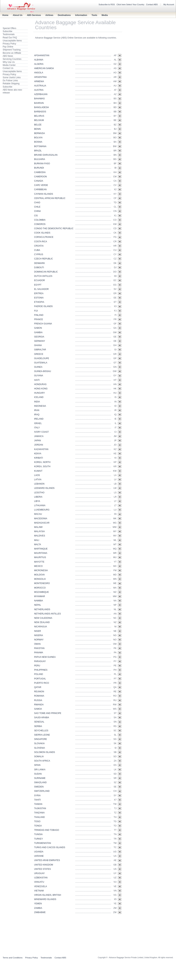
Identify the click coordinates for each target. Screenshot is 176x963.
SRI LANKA (39, 769)
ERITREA (38, 293)
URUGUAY (39, 873)
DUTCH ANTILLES (43, 276)
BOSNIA (38, 142)
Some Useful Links (12, 77)
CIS (36, 215)
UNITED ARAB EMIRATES (47, 860)
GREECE (38, 354)
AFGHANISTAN (41, 55)
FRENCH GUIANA (43, 323)
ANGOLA (38, 72)
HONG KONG (41, 388)
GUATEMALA (40, 362)
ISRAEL (38, 423)
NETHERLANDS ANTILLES (47, 613)
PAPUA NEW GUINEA (45, 657)
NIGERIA (38, 635)
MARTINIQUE (41, 549)
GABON (38, 328)
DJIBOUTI (39, 267)
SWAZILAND (40, 782)
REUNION (39, 691)
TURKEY (38, 839)
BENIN (37, 129)
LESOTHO (39, 492)
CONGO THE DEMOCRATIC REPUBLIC (53, 228)
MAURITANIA (40, 553)
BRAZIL (38, 150)
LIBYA (37, 501)
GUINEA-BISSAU (42, 371)
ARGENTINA (40, 77)
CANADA (38, 181)
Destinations (64, 15)
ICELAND (38, 397)
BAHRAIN (39, 103)
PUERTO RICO (41, 683)
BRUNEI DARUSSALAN (45, 155)
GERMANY (39, 341)
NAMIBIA (38, 600)
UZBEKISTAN (40, 877)
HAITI (37, 380)
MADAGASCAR (41, 523)
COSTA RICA (40, 241)
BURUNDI (39, 168)
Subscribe (7, 31)
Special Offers (9, 28)
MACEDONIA (40, 518)
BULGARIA (39, 159)
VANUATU (39, 882)
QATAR (37, 687)
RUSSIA (38, 700)
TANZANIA (39, 812)
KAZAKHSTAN (41, 449)
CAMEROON (40, 176)
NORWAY (38, 639)
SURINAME (39, 778)
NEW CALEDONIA (43, 618)
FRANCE (38, 319)
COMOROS (39, 224)
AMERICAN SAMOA (44, 68)
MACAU (38, 514)
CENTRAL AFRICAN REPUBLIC (49, 198)
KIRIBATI (38, 458)
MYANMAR (39, 596)
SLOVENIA (39, 748)
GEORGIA (39, 336)
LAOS (37, 475)
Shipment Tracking (11, 49)
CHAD (37, 202)
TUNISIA (38, 834)
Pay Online (8, 46)
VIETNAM (39, 890)
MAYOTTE (39, 562)
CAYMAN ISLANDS (43, 194)
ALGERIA (38, 64)
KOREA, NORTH (42, 462)
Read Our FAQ (10, 37)
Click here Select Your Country (130, 4)
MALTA (37, 544)
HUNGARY (39, 393)
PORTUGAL (40, 678)
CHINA (37, 211)
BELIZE (37, 124)
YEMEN (38, 903)
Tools (94, 15)
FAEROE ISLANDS (43, 306)
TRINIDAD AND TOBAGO (46, 830)
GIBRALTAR (40, 349)
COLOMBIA (39, 220)
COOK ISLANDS (42, 233)
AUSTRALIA (40, 85)
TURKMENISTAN (42, 843)
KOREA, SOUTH (42, 466)
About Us (17, 15)
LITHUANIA (39, 505)
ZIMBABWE (40, 912)
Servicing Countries (12, 59)
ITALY (37, 427)
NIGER (37, 631)
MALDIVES (39, 535)
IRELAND (38, 419)
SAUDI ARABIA (41, 717)
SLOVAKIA (39, 743)
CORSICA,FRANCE (43, 237)
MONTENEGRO (42, 583)
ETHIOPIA (39, 302)
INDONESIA (40, 406)
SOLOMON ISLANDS (44, 752)
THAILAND (39, 817)
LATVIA (37, 479)
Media (105, 15)
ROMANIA (39, 696)
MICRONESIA (41, 570)
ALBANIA (38, 60)
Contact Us (8, 68)
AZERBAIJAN (40, 94)
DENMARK (39, 263)
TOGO (37, 821)
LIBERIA (38, 497)
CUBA (37, 250)
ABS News (8, 56)
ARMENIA (39, 81)
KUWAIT (38, 471)
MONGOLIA (40, 579)
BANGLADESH (41, 107)
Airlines (49, 15)
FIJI (36, 311)
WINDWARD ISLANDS (45, 899)
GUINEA (38, 367)
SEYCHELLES (41, 730)
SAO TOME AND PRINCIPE (47, 713)
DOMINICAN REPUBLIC (46, 272)
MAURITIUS (40, 557)
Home (5, 15)
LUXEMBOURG (41, 510)
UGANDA (38, 851)
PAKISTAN (39, 648)
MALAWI (38, 527)
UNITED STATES (42, 869)
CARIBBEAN (40, 189)
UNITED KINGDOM (43, 865)
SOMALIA (39, 756)
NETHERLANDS (42, 609)
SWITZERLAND (42, 791)
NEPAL (37, 605)
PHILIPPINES (40, 670)
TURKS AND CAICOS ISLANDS (49, 847)
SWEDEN (39, 787)
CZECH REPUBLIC (43, 258)
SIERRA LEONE (42, 735)
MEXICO (38, 566)
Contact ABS (152, 4)
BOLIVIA (38, 137)
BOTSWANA (40, 146)
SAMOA (38, 709)
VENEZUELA (40, 886)
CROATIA (38, 246)
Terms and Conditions (12, 958)
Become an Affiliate (12, 53)
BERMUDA (39, 133)
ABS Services (34, 15)
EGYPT (37, 285)
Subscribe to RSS (107, 4)
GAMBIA (38, 332)
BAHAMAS (39, 98)
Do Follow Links (10, 80)
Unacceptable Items (12, 40)
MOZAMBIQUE (41, 592)
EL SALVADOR (41, 289)
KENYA (37, 453)
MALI (36, 540)
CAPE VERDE (41, 185)
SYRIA (37, 795)
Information (81, 15)
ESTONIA (38, 297)
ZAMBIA (38, 908)
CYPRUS (38, 254)
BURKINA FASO (42, 163)
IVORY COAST (41, 432)
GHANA (38, 345)
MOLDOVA (39, 574)
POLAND (38, 674)
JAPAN (37, 440)
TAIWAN (38, 804)
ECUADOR (39, 280)
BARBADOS (40, 111)
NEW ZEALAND (42, 622)
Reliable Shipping (11, 83)
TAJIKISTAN (40, 808)
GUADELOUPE (41, 358)
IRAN (36, 410)
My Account (168, 4)
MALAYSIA (39, 531)
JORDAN (38, 445)
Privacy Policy (9, 43)
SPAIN (37, 765)
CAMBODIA (40, 172)
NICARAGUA (40, 626)
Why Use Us (9, 62)
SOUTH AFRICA (42, 761)
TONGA (38, 826)
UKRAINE (39, 856)
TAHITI (37, 800)
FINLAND (38, 315)
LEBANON (39, 484)
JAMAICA (38, 436)
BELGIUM (39, 120)
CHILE (37, 207)
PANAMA (38, 652)
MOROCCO (40, 588)
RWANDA (39, 704)
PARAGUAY (40, 661)
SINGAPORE (40, 739)
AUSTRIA (38, 90)
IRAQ (36, 414)
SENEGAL (39, 722)
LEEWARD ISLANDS (44, 488)
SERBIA (38, 726)
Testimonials (9, 34)
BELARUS (39, 116)
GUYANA (38, 375)
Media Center (9, 65)
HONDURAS (40, 384)
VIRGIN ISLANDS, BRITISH (47, 895)
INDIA (37, 401)
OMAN (37, 644)
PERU (37, 665)
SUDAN (38, 774)
